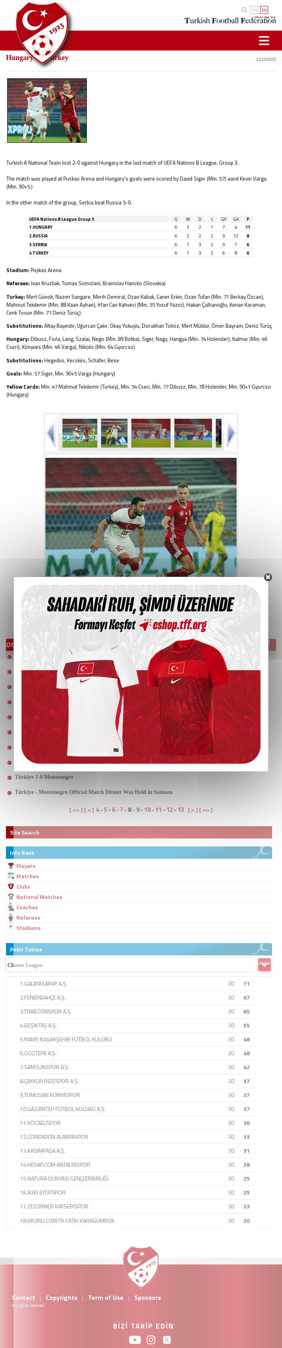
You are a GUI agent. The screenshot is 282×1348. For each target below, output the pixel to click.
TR (254, 10)
